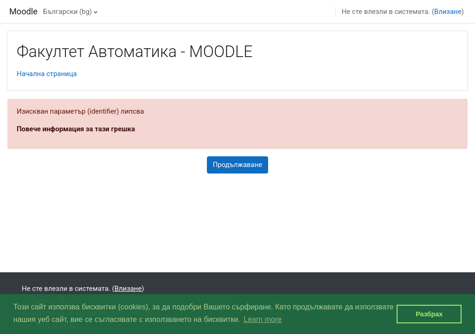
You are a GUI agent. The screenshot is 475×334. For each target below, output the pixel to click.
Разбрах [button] (429, 314)
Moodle (23, 11)
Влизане (448, 11)
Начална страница (47, 74)
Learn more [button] (263, 319)
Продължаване (237, 165)
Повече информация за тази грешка (76, 129)
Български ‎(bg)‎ (67, 11)
